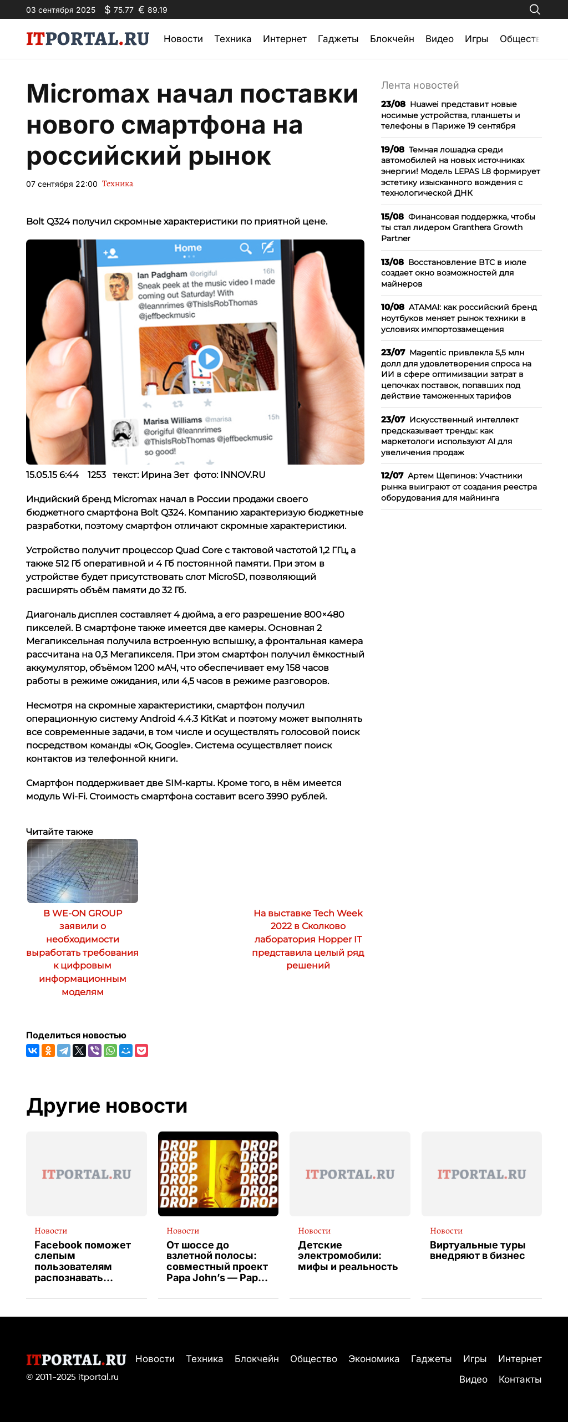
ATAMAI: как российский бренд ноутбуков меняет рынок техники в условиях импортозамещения (459, 318)
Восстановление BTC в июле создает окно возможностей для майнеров (453, 273)
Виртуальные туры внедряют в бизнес (478, 1251)
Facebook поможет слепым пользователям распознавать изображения (82, 1261)
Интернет (285, 38)
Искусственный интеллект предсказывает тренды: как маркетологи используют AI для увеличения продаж (450, 435)
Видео (439, 38)
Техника (233, 38)
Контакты (520, 1379)
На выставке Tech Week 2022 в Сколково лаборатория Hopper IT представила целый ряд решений (308, 939)
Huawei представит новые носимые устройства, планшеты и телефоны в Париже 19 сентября (450, 115)
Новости (183, 38)
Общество (523, 38)
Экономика (374, 1358)
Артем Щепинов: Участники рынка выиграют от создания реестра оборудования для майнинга (459, 486)
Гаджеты (338, 38)
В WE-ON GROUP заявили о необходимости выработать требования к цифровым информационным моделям (82, 952)
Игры (477, 38)
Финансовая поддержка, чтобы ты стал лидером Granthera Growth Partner (458, 227)
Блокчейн (392, 38)
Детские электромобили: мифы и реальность (348, 1256)
